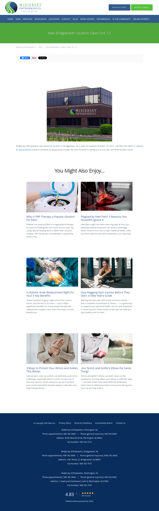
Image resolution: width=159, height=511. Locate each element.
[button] (119, 7)
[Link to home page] (19, 7)
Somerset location (51, 146)
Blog (40, 47)
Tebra (91, 501)
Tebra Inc (51, 423)
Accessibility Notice (104, 423)
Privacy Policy (65, 423)
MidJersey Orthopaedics (25, 47)
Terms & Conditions (83, 423)
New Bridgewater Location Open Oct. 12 (61, 47)
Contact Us (121, 423)
